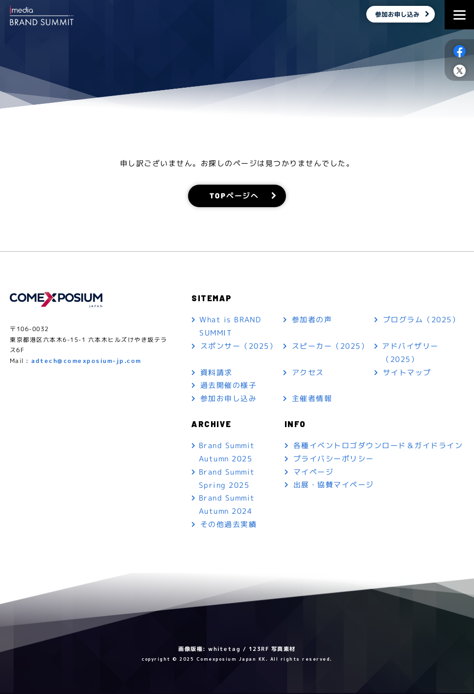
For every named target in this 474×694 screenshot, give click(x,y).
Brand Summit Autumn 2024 (227, 506)
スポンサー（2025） (239, 346)
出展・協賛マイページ (333, 486)
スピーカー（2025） (330, 346)
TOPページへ (234, 195)
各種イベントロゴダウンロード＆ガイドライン (378, 446)
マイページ (313, 473)
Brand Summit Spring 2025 (227, 479)
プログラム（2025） (421, 320)
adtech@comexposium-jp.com (86, 361)
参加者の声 (312, 320)
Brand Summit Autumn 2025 (227, 453)
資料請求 (216, 373)
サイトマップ (407, 373)
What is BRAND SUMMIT (230, 326)
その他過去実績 (228, 526)
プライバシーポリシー (333, 460)
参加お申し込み (397, 14)
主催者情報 (312, 399)
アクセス (308, 373)
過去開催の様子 (228, 386)
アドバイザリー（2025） (410, 353)
